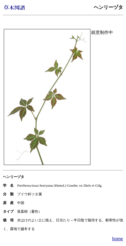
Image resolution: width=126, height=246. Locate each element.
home (117, 238)
